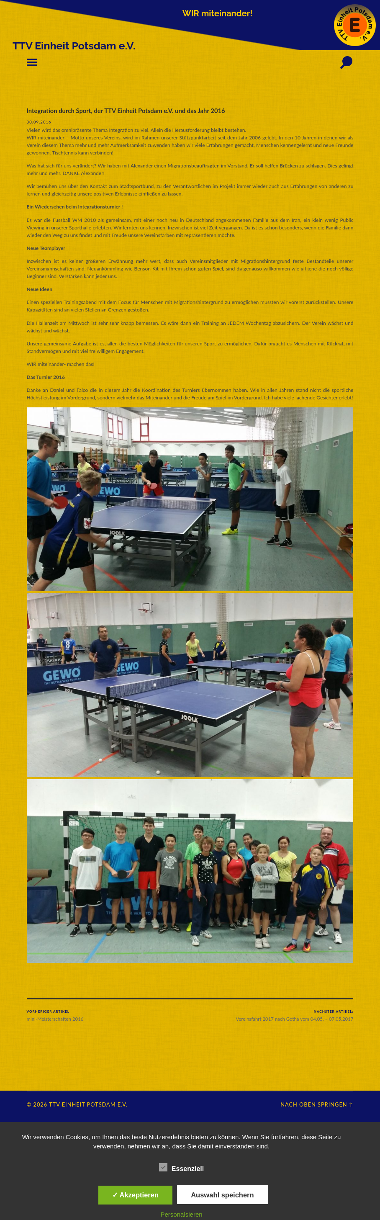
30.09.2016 (39, 121)
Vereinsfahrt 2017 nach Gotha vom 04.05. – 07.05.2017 (294, 1015)
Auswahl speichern (222, 1195)
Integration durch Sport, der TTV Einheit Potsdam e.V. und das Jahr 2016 (127, 110)
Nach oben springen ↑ (316, 1104)
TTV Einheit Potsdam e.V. (88, 1104)
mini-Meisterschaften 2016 (55, 1015)
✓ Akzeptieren (135, 1195)
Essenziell (181, 1167)
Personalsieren (182, 1214)
